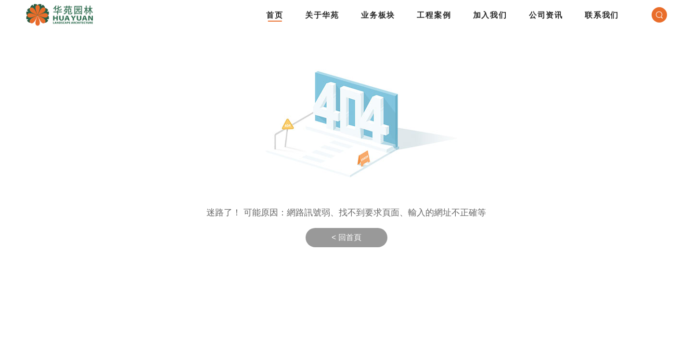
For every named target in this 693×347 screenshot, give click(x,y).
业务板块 (378, 12)
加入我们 (490, 12)
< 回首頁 (346, 237)
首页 (274, 12)
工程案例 (434, 12)
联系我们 (602, 12)
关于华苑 (322, 12)
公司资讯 (546, 12)
